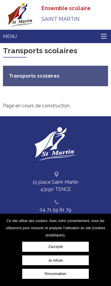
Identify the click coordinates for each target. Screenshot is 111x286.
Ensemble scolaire (66, 13)
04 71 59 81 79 (55, 210)
